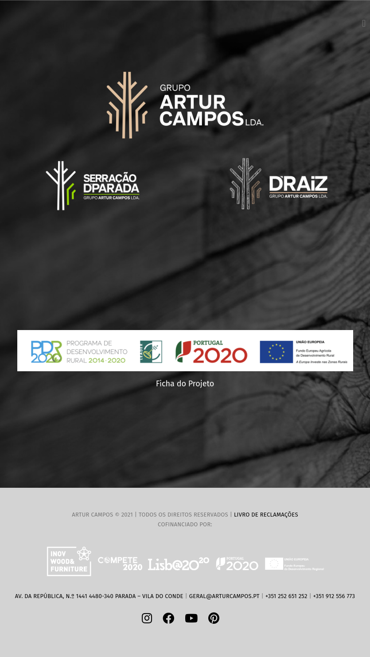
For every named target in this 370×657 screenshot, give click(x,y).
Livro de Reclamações (266, 514)
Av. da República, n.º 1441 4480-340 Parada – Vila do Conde (99, 596)
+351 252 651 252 (286, 596)
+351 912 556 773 (334, 596)
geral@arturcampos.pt (224, 596)
